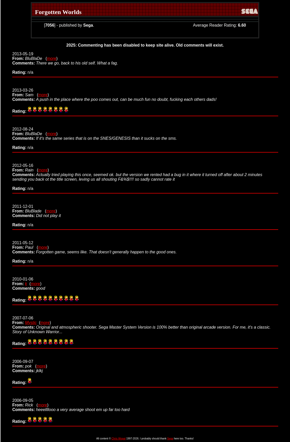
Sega (170, 438)
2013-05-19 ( (29, 56)
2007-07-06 (22, 320)
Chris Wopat (118, 438)
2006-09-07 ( (24, 363)
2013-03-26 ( (25, 92)
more (51, 58)
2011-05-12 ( (25, 245)
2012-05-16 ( (25, 167)
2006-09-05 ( (25, 402)
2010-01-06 (22, 281)
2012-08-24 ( (29, 131)
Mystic (31, 322)
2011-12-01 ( (29, 208)
